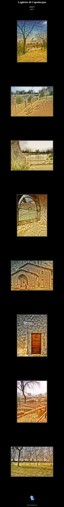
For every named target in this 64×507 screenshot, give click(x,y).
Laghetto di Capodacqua (32, 2)
